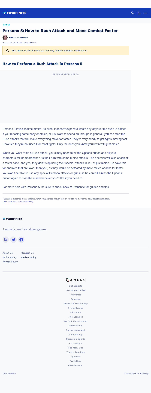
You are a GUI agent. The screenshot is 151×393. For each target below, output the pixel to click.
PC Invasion (75, 343)
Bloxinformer (75, 365)
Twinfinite (75, 294)
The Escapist (75, 317)
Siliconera (75, 312)
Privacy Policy (10, 261)
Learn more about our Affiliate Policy (18, 202)
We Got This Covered (75, 321)
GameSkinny (75, 334)
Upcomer (75, 356)
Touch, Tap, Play (75, 352)
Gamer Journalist (75, 330)
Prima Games (75, 308)
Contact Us (27, 253)
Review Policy (28, 257)
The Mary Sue (75, 347)
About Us (8, 253)
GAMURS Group (141, 373)
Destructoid (75, 325)
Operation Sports (75, 339)
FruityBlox (75, 361)
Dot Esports (75, 286)
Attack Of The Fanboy (76, 303)
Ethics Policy (10, 257)
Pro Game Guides (75, 290)
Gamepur (75, 299)
